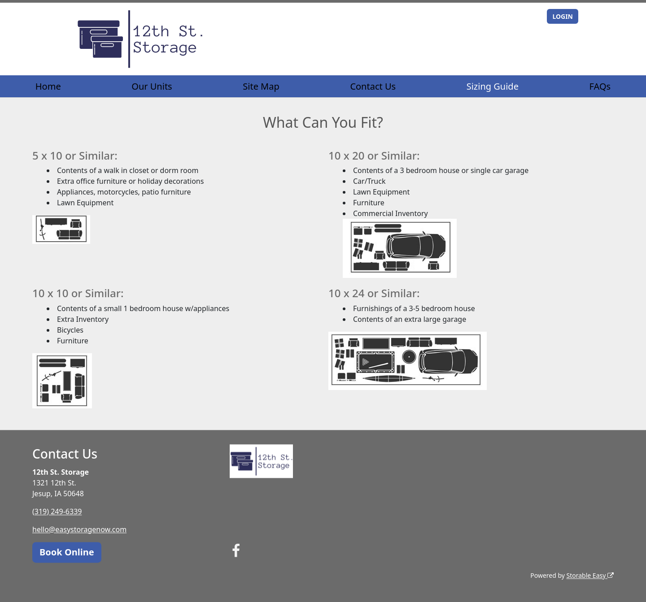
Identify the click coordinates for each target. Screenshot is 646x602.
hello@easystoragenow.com (79, 529)
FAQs (600, 86)
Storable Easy (590, 575)
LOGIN (562, 16)
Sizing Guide (493, 86)
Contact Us (373, 86)
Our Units (151, 86)
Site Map (261, 86)
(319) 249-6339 (57, 511)
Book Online (66, 552)
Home (48, 86)
